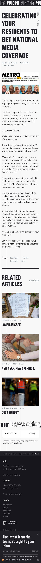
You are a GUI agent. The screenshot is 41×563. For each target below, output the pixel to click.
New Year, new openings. (18, 368)
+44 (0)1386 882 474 (12, 485)
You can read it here (10, 130)
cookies (15, 560)
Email (23, 261)
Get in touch (7, 241)
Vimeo (5, 516)
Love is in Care (11, 324)
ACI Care (13, 115)
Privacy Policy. (17, 443)
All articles (34, 280)
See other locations (11, 475)
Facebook (14, 258)
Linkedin (6, 513)
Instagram (7, 505)
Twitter (25, 258)
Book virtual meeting (12, 494)
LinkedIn (14, 261)
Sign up (32, 433)
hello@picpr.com (10, 488)
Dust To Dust (10, 412)
